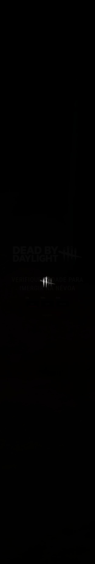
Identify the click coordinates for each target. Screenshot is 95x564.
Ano (63, 302)
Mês (47, 302)
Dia (32, 302)
